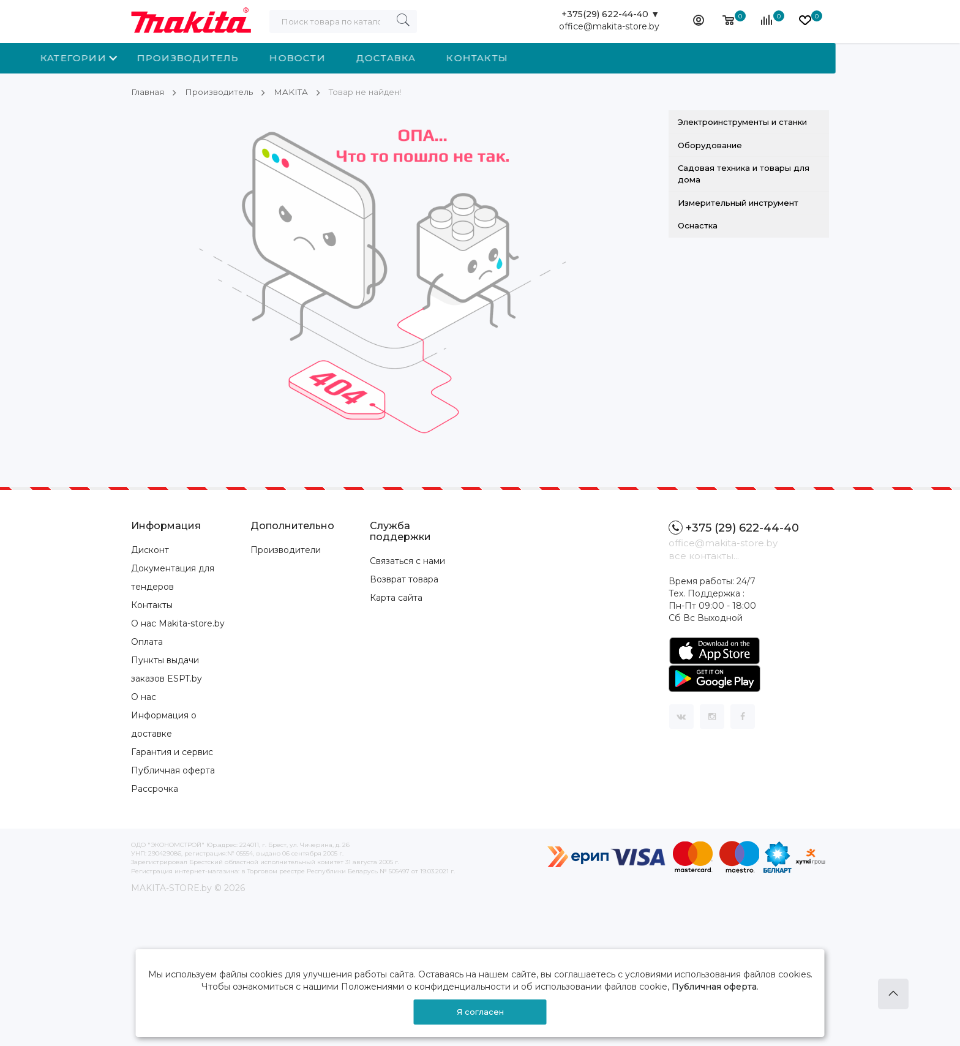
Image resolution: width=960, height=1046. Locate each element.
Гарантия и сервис (172, 752)
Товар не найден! (369, 91)
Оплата (147, 641)
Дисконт (150, 549)
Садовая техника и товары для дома (743, 173)
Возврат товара (404, 578)
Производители (285, 549)
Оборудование (710, 145)
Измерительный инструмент (738, 202)
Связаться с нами (407, 560)
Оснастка (698, 225)
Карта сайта (396, 597)
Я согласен (480, 1012)
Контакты (601, 58)
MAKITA (293, 91)
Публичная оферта (173, 770)
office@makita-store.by (609, 27)
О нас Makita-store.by (178, 623)
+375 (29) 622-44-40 (734, 528)
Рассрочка (154, 788)
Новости (421, 58)
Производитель (312, 58)
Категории (198, 58)
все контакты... (704, 556)
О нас (143, 696)
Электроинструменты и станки (742, 122)
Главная (148, 91)
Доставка (511, 58)
